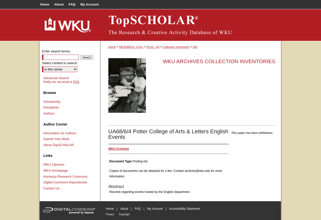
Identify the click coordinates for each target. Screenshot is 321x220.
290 (195, 46)
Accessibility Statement (184, 208)
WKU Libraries (53, 164)
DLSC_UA (153, 46)
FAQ (138, 208)
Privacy (110, 214)
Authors (49, 113)
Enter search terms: (56, 51)
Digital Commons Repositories (65, 182)
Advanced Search (56, 78)
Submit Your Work (56, 139)
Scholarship (51, 101)
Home (112, 46)
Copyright (124, 214)
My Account (155, 208)
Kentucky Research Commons (65, 176)
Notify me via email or (61, 82)
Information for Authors (59, 133)
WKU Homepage (55, 170)
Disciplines (51, 107)
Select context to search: (60, 63)
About (124, 208)
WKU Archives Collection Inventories (219, 61)
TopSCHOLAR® (190, 25)
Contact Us (51, 188)
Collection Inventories (176, 46)
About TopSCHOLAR (58, 145)
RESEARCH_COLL (131, 46)
